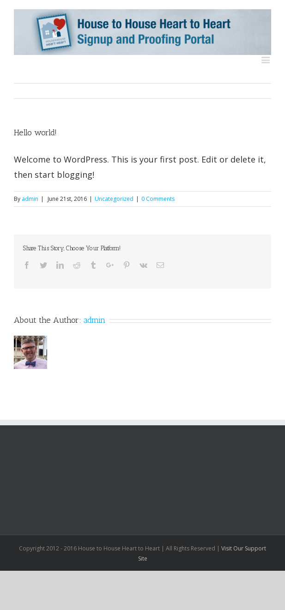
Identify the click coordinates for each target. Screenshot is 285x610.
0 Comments (158, 199)
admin (30, 199)
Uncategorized (114, 199)
